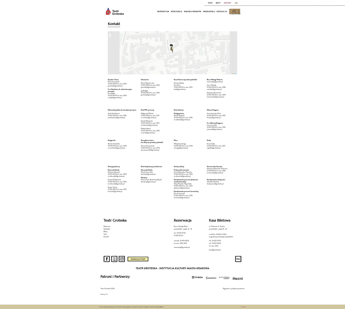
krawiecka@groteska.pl (181, 197)
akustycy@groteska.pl (148, 181)
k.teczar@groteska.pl (115, 191)
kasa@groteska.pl (180, 89)
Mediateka (209, 11)
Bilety (218, 3)
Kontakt (227, 3)
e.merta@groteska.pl (148, 132)
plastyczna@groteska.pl (182, 188)
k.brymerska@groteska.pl (215, 97)
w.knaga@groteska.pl (181, 148)
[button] (171, 48)
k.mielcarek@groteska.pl (116, 183)
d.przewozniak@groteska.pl (150, 150)
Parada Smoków (192, 11)
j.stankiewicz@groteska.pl (116, 117)
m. (142, 117)
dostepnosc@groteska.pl (215, 183)
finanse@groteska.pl (214, 117)
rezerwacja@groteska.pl (182, 247)
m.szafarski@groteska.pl (182, 119)
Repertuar (163, 11)
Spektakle (176, 11)
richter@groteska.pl (149, 117)
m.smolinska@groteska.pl (116, 148)
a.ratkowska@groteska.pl (182, 176)
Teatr (210, 3)
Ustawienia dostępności (236, 3)
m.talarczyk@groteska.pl (116, 176)
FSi (107, 294)
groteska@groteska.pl (115, 86)
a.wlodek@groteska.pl (214, 89)
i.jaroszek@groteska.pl (214, 129)
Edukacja (222, 11)
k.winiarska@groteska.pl (215, 172)
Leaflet (234, 73)
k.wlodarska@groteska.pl (149, 125)
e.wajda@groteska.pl (115, 97)
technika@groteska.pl (148, 174)
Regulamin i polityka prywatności (234, 288)
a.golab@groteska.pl (214, 148)
